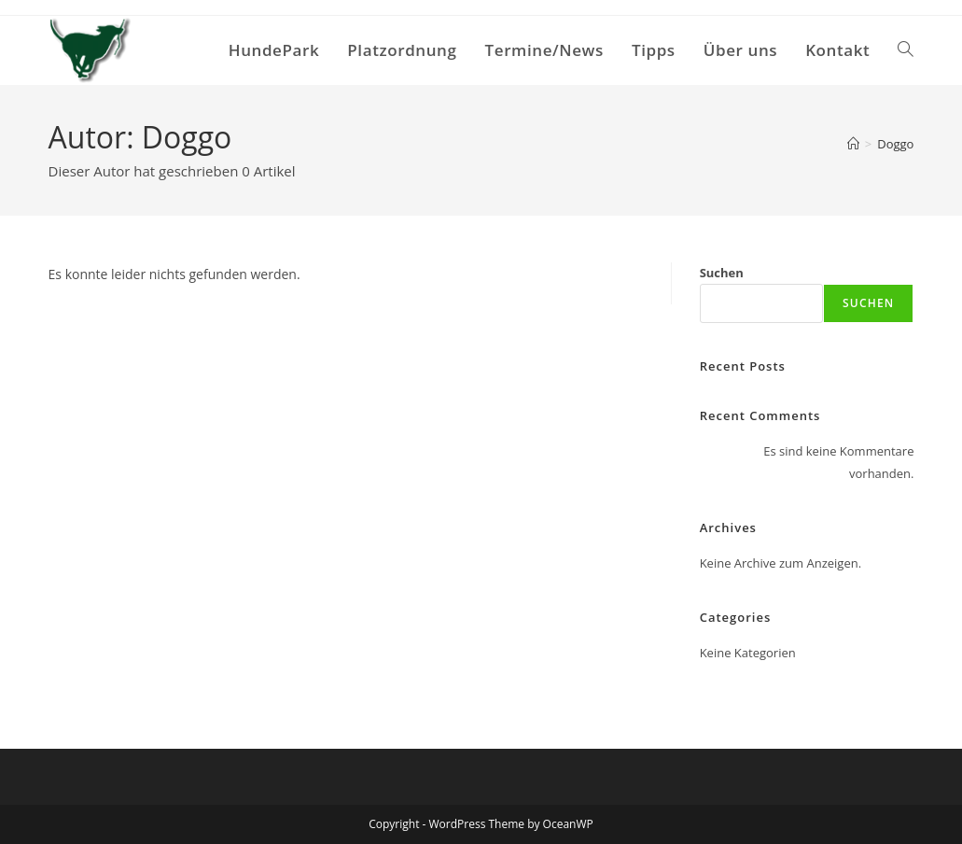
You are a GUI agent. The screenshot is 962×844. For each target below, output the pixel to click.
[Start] (853, 143)
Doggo (895, 143)
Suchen (722, 272)
